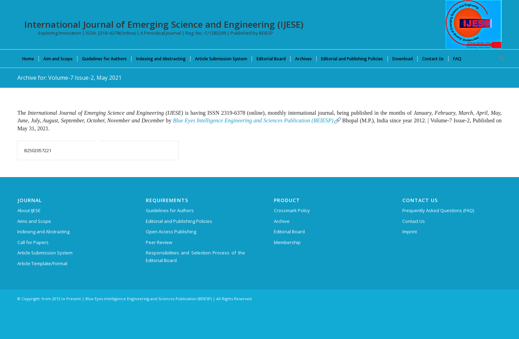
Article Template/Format (42, 263)
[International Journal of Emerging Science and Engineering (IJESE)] (474, 24)
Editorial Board (289, 231)
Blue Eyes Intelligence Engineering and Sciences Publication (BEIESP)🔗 (257, 120)
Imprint (409, 231)
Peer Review (159, 242)
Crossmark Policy (292, 210)
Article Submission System (45, 253)
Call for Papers (33, 242)
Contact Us (413, 221)
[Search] (499, 58)
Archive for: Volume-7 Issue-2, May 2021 (69, 77)
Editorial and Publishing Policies (179, 221)
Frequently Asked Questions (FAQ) (438, 210)
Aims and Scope (34, 221)
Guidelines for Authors (170, 210)
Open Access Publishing (171, 231)
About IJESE (29, 210)
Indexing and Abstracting (43, 231)
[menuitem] (28, 58)
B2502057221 (37, 150)
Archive (282, 221)
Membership (287, 242)
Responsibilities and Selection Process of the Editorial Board (195, 256)
